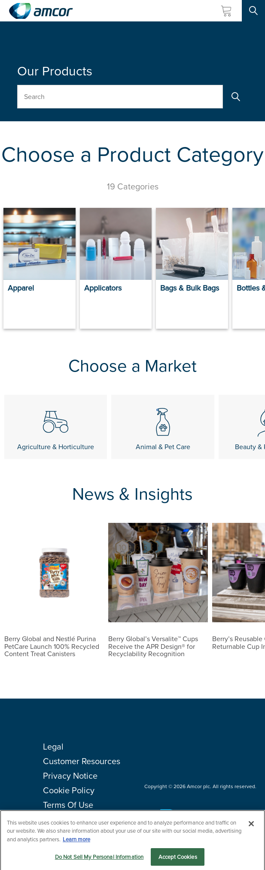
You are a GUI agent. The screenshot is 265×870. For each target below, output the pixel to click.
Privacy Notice (70, 775)
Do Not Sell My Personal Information (99, 861)
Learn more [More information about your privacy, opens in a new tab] (76, 844)
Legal (53, 746)
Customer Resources (81, 761)
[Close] (251, 828)
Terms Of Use (68, 804)
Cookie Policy (68, 790)
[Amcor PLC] (41, 11)
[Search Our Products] (120, 96)
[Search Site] (253, 10)
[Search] (235, 96)
